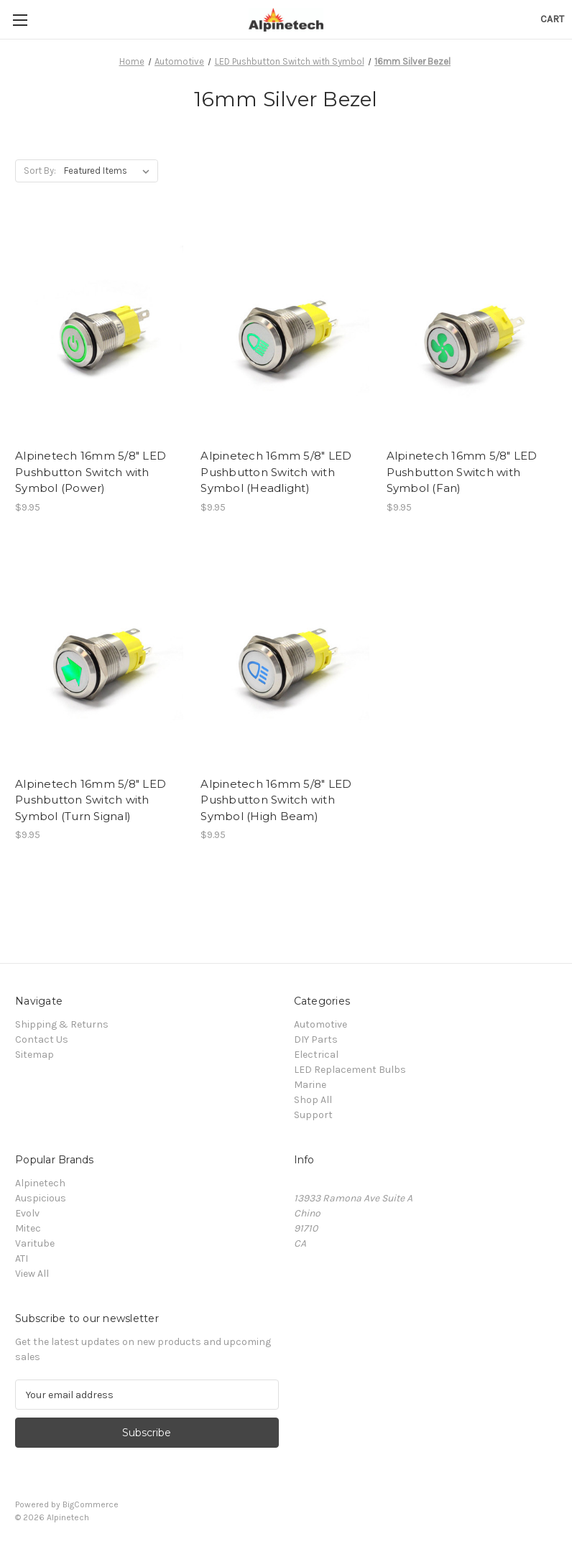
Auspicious (40, 1198)
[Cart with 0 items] (552, 19)
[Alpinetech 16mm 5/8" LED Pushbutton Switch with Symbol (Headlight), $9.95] (286, 329)
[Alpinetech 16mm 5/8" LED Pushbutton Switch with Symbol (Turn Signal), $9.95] (100, 656)
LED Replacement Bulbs (350, 1070)
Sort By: (40, 170)
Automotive (320, 1024)
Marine (310, 1085)
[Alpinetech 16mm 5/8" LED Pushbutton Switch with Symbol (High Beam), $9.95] (286, 656)
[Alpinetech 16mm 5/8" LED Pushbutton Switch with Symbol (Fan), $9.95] (472, 329)
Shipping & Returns (62, 1024)
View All (32, 1273)
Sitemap (34, 1054)
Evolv (27, 1213)
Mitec (28, 1228)
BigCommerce (91, 1504)
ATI (21, 1258)
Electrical (316, 1054)
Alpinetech (40, 1183)
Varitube (35, 1243)
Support (313, 1115)
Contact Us (41, 1039)
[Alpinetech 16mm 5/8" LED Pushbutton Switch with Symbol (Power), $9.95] (100, 329)
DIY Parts (316, 1039)
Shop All (313, 1100)
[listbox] (109, 171)
